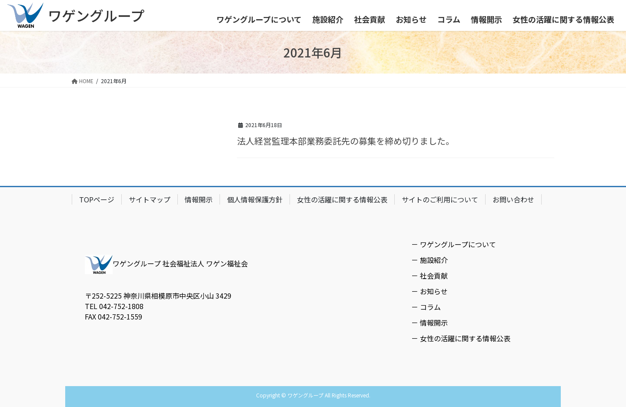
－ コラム (426, 307)
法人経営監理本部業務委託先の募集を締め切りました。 (345, 141)
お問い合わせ (513, 199)
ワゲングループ (96, 15)
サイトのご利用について (440, 199)
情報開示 (199, 199)
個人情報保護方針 (255, 199)
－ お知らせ (429, 291)
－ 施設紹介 (429, 260)
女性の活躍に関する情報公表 (342, 199)
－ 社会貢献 (429, 275)
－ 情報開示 (429, 322)
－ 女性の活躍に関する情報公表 (460, 338)
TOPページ (96, 199)
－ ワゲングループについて (453, 244)
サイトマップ (149, 199)
